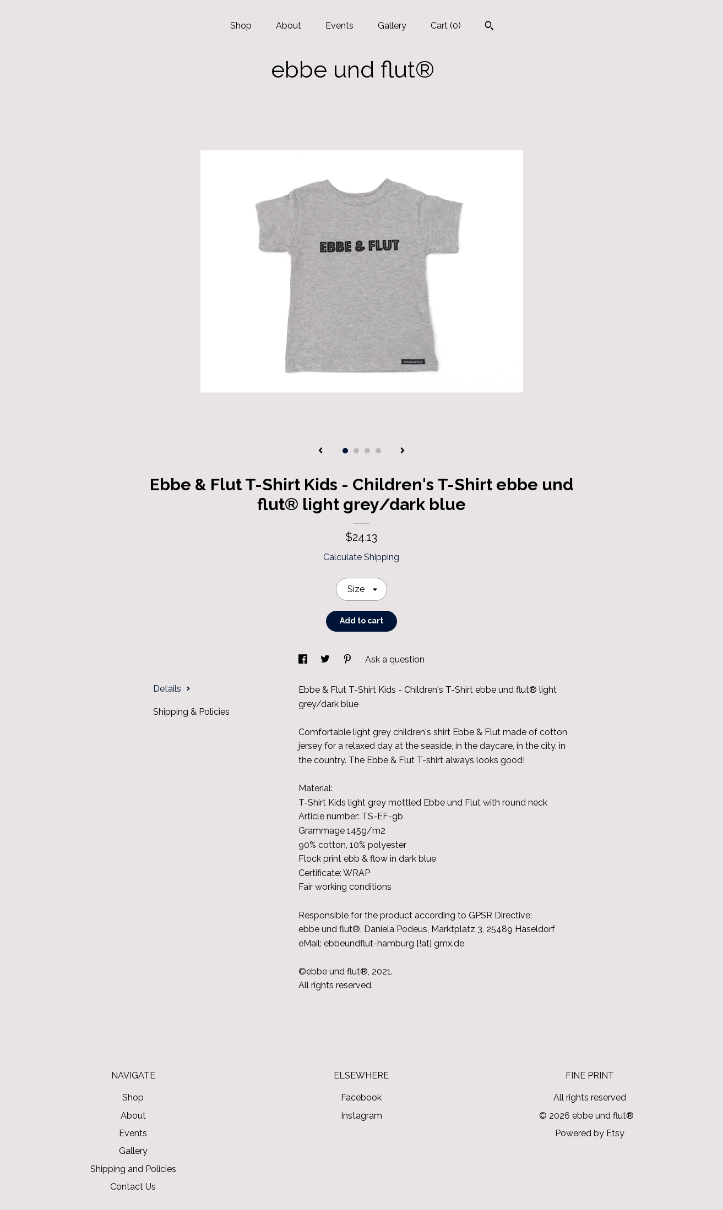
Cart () (446, 25)
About (288, 25)
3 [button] (367, 450)
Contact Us (133, 1186)
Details (172, 688)
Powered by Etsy (589, 1133)
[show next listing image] (402, 451)
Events (339, 25)
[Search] (489, 27)
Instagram (361, 1115)
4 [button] (378, 450)
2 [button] (356, 450)
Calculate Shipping (361, 557)
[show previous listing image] (320, 451)
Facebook (361, 1097)
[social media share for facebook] (303, 659)
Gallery (392, 25)
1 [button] (345, 450)
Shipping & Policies (191, 712)
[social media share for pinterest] (348, 659)
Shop (241, 25)
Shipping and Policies (133, 1169)
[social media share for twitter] (326, 659)
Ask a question (395, 659)
